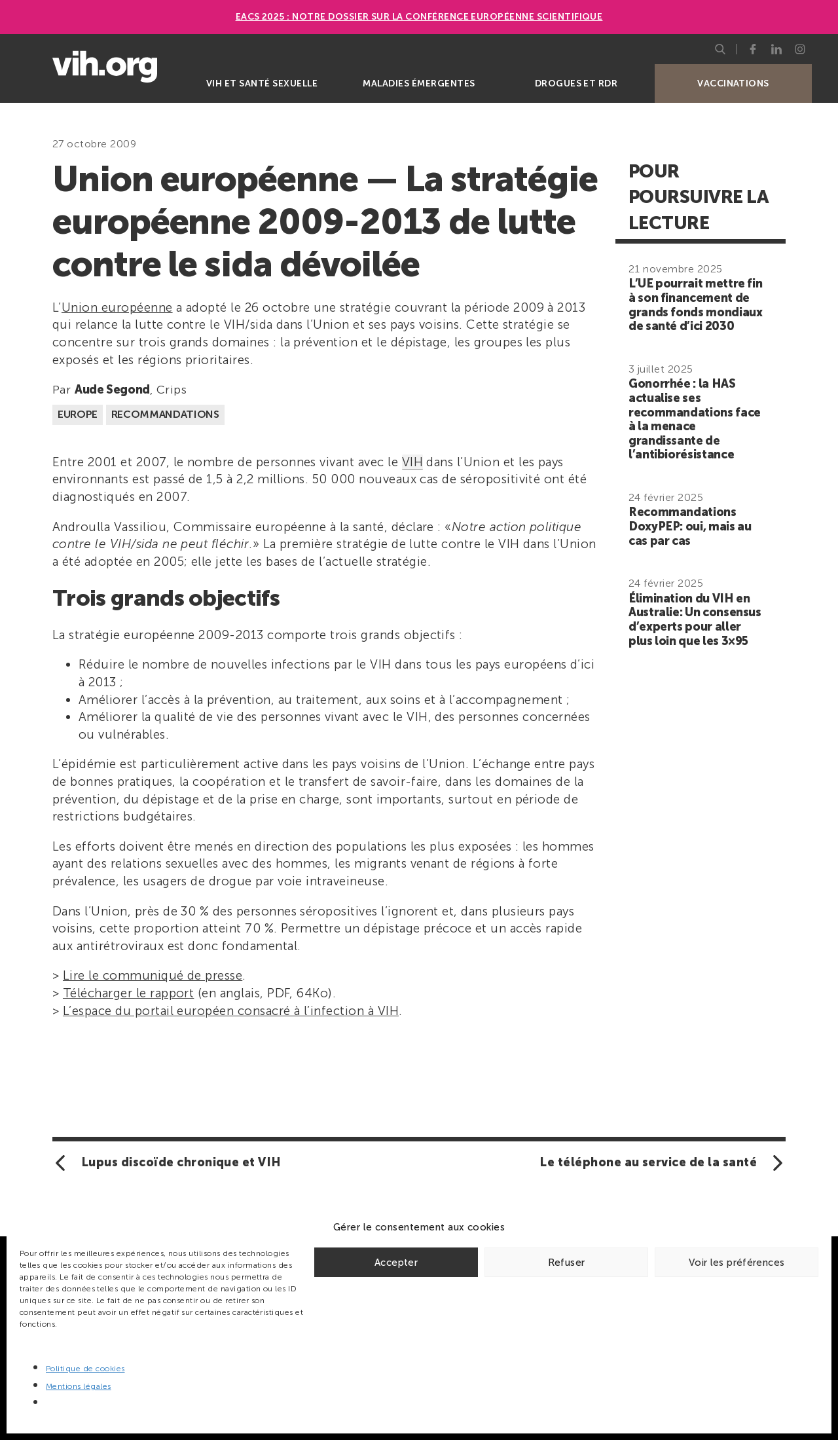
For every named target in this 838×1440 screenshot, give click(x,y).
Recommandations (165, 414)
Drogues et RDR (576, 83)
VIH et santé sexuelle (262, 83)
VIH (412, 462)
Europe (78, 414)
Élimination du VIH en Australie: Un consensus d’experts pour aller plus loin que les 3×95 (694, 619)
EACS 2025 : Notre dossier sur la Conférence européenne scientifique (419, 16)
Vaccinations (733, 83)
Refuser (566, 1262)
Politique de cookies (85, 1368)
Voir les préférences (737, 1262)
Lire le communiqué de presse (152, 975)
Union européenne (117, 307)
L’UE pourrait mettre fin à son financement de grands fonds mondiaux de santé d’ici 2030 (695, 304)
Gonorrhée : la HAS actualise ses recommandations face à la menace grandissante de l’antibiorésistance (694, 419)
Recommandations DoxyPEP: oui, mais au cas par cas (689, 526)
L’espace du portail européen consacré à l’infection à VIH (231, 1010)
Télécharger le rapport (128, 993)
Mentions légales (78, 1386)
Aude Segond (112, 389)
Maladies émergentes (419, 83)
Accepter (396, 1262)
